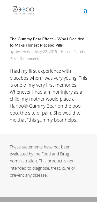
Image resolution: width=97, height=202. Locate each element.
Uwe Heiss (22, 51)
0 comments (30, 58)
